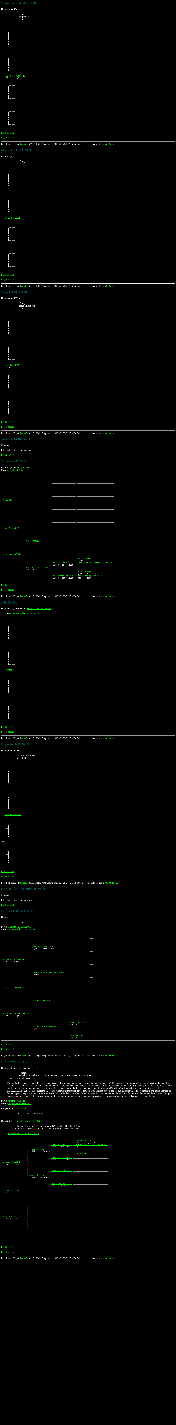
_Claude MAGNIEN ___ (78, 1161)
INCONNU (9, 762)
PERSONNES (7, 153)
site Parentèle (111, 164)
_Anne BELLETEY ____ (39, 1325)
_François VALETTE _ (61, 1288)
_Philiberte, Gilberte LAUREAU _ (90, 1288)
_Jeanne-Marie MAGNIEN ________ (50, 1167)
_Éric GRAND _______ (13, 565)
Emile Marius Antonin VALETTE (23, 1276)
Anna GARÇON (21, 1251)
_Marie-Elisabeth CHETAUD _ (17, 1151)
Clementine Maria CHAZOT (26, 1264)
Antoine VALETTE (17, 1243)
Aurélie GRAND (12, 599)
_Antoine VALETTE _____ (14, 1309)
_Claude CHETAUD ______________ (50, 1135)
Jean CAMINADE (12, 416)
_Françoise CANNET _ (61, 1304)
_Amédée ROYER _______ (64, 641)
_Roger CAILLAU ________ (38, 615)
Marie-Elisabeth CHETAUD (21, 1051)
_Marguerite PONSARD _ (64, 657)
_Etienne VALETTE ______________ (90, 1283)
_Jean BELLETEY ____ (61, 1319)
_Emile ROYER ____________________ (95, 636)
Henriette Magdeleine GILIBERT (23, 695)
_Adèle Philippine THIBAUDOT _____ (95, 657)
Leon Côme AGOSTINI (15, 86)
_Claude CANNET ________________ (90, 1299)
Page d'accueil (7, 158)
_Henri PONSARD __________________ (95, 651)
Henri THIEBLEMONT (14, 1120)
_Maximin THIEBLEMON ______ (17, 1086)
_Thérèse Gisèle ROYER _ (38, 646)
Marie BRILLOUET (13, 248)
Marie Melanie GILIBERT (39, 690)
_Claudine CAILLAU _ (13, 631)
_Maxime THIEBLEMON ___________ (50, 1070)
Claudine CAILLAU (17, 531)
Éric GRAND (26, 528)
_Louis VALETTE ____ (39, 1293)
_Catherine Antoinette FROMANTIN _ (95, 641)
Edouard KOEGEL (12, 927)
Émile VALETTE (12, 1343)
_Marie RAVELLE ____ (61, 1335)
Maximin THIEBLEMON (20, 1049)
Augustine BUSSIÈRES (19, 1246)
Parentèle (24, 164)
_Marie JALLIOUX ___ (78, 1177)
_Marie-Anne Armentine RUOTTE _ (50, 1102)
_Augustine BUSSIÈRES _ (14, 1374)
